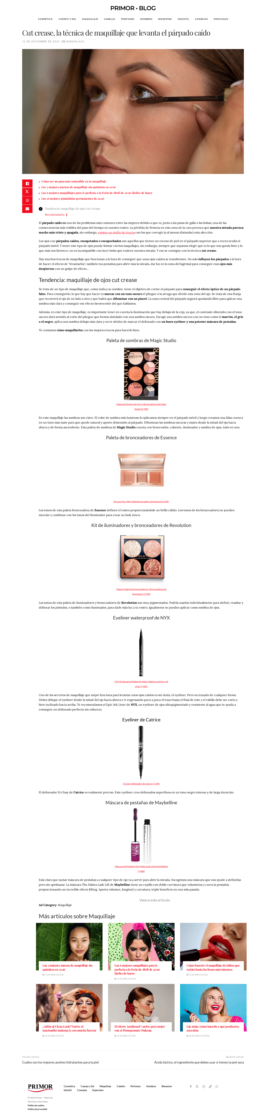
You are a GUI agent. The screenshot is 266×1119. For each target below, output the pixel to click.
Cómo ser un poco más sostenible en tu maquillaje (73, 181)
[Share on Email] (27, 210)
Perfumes (127, 19)
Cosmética (45, 19)
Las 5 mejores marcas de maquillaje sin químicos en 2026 (78, 187)
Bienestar (165, 19)
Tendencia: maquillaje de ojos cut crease (72, 208)
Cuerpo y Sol (67, 19)
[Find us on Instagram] (203, 1087)
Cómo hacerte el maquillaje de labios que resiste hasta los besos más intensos (213, 967)
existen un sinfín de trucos (116, 232)
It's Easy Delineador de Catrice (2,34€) (141, 783)
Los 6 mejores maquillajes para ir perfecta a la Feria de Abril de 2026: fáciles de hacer (96, 193)
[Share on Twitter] (27, 192)
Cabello (109, 19)
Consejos (201, 19)
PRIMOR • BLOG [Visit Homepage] (133, 8)
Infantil (183, 19)
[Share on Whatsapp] (27, 201)
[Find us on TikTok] (210, 1086)
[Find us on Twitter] (197, 1086)
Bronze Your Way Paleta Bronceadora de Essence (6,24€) (141, 501)
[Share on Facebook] (27, 183)
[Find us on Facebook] (191, 1087)
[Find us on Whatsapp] (216, 1087)
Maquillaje (90, 19)
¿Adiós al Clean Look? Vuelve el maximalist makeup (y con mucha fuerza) (69, 1028)
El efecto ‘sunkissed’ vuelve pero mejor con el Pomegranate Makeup (140, 1028)
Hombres (146, 19)
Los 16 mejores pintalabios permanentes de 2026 (72, 198)
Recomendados (54, 214)
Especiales (221, 19)
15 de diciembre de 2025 (41, 41)
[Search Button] (247, 19)
